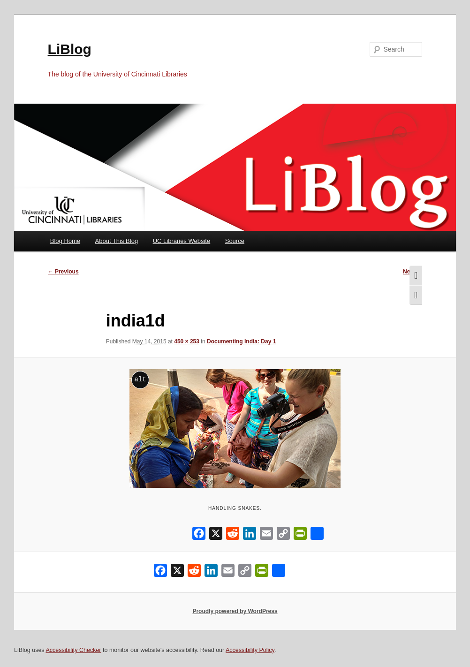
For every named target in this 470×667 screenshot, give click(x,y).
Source (234, 240)
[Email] (266, 535)
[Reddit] (232, 535)
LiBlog (69, 49)
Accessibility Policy (250, 650)
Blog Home (65, 240)
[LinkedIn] (249, 535)
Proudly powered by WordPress (234, 611)
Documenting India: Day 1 (241, 341)
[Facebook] (198, 535)
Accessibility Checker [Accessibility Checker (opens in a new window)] (73, 650)
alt (140, 379)
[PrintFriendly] (300, 535)
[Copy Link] (283, 535)
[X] (215, 535)
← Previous (63, 271)
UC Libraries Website (182, 240)
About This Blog (116, 240)
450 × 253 (186, 341)
